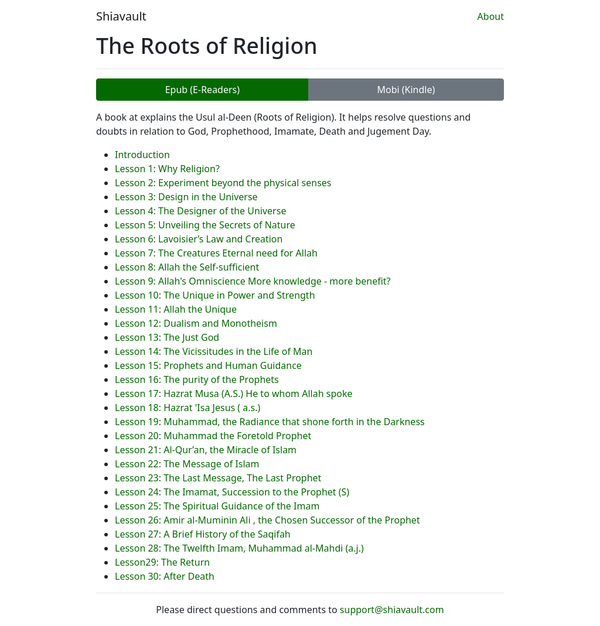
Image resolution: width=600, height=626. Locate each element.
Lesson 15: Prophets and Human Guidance (208, 365)
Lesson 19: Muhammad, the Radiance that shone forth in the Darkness (270, 421)
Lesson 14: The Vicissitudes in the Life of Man (213, 351)
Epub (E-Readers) (202, 89)
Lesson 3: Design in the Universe (186, 196)
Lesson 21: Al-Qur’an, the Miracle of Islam (205, 449)
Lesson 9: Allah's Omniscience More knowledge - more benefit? (253, 281)
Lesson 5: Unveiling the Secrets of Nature (205, 224)
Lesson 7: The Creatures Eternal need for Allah (216, 253)
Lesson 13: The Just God (167, 337)
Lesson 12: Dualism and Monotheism (196, 323)
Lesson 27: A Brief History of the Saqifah (203, 534)
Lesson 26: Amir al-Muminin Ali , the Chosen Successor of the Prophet (267, 520)
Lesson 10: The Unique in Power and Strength (215, 295)
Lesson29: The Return (162, 562)
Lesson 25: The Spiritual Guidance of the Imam (217, 506)
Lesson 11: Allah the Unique (176, 309)
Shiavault (121, 16)
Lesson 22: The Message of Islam (187, 463)
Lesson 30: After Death (164, 576)
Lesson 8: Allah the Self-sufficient (187, 267)
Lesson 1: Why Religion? (167, 168)
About (491, 16)
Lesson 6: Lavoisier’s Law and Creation (198, 238)
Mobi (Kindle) (406, 89)
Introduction (142, 154)
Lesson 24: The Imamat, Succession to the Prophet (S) (232, 491)
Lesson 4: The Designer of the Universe (200, 210)
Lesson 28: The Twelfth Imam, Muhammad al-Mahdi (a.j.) (239, 548)
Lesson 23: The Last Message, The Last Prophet (218, 477)
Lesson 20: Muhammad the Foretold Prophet (213, 435)
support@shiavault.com (392, 609)
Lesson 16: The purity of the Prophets (197, 379)
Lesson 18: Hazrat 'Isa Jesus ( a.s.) (187, 407)
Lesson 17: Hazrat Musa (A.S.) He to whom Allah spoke (234, 393)
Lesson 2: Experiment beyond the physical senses (223, 182)
